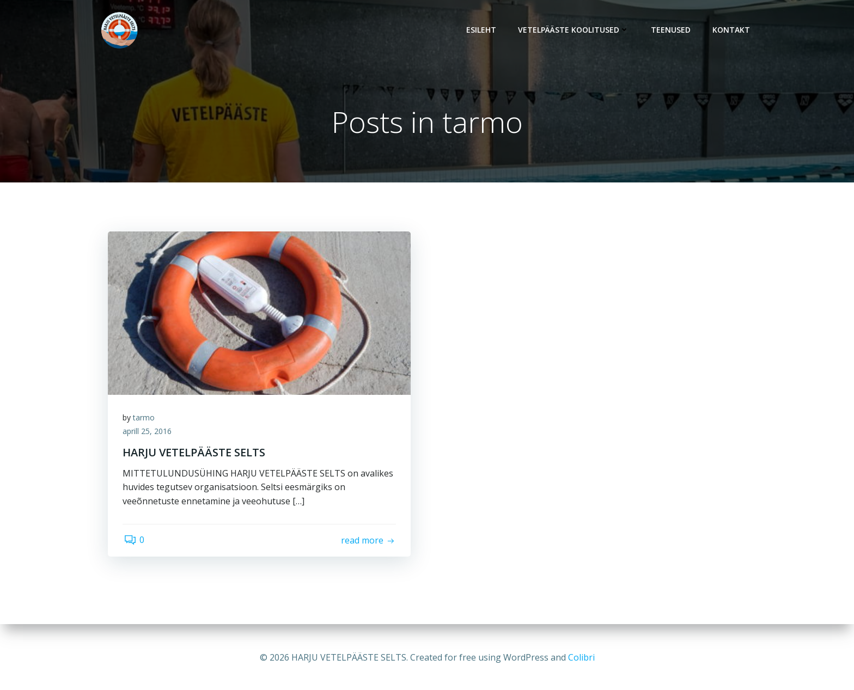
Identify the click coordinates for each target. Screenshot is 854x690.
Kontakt (733, 30)
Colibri (581, 657)
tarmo (145, 419)
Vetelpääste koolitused (575, 30)
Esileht (483, 30)
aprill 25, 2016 (148, 434)
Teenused (672, 30)
